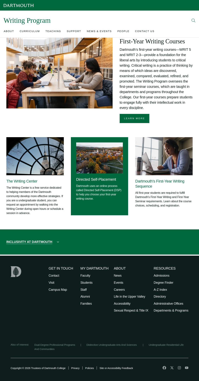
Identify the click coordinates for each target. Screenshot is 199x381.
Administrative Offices (168, 303)
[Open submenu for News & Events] (99, 32)
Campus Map (58, 289)
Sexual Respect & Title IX (131, 310)
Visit (51, 282)
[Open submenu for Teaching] (53, 32)
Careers (119, 289)
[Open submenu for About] (9, 32)
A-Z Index (160, 289)
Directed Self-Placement (96, 179)
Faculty (85, 275)
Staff (83, 289)
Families (86, 303)
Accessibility (122, 303)
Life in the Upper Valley (129, 296)
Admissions (161, 275)
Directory (160, 296)
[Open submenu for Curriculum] (30, 32)
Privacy (75, 368)
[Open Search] (193, 20)
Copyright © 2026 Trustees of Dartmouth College (38, 368)
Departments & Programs (171, 310)
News (118, 275)
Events (118, 282)
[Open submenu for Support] (74, 32)
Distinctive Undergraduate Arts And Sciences (111, 344)
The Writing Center (21, 181)
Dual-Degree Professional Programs (54, 344)
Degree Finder (163, 282)
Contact (54, 275)
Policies (89, 368)
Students (86, 282)
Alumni (85, 296)
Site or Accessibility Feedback (116, 368)
